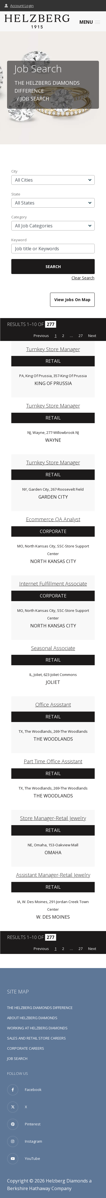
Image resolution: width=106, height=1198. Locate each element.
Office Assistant (53, 704)
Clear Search (83, 278)
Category (19, 216)
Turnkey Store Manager (53, 349)
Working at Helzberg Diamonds (37, 1027)
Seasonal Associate (53, 648)
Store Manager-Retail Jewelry (53, 818)
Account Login (19, 5)
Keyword (19, 239)
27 (81, 335)
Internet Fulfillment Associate (53, 583)
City (14, 171)
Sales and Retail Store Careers (36, 1038)
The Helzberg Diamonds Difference (40, 1007)
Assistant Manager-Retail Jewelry (53, 874)
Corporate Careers (25, 1048)
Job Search (17, 1058)
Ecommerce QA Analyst (53, 519)
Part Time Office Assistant (53, 761)
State (15, 194)
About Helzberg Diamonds (32, 1017)
